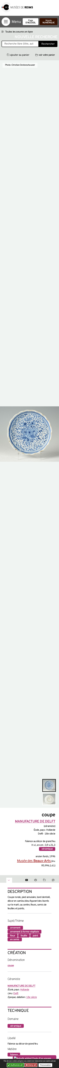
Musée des (34, 861)
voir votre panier (45, 55)
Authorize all (15, 1065)
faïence (14, 1054)
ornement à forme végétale (24, 931)
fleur (12, 935)
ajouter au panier (18, 55)
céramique (47, 849)
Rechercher (48, 44)
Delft (15, 993)
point (35, 935)
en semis (14, 939)
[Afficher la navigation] (6, 21)
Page (30, 21)
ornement (15, 927)
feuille (24, 935)
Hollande (24, 989)
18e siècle (31, 997)
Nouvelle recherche (36, 37)
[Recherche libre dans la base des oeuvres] (20, 44)
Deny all (32, 1065)
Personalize (45, 1065)
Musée (48, 21)
